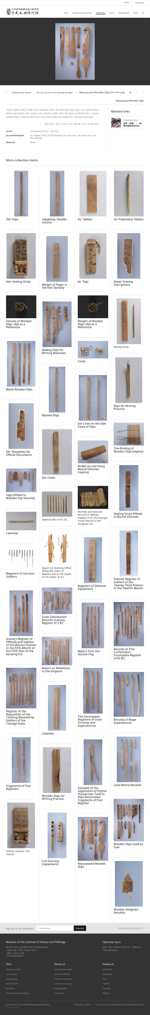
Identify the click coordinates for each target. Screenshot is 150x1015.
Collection (100, 12)
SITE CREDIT (16, 1007)
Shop (135, 12)
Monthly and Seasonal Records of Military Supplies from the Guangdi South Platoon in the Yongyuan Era (92, 517)
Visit (66, 12)
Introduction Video (63, 969)
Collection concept (63, 983)
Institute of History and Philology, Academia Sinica (28, 1005)
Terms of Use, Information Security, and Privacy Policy (120, 1004)
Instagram (107, 974)
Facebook (107, 969)
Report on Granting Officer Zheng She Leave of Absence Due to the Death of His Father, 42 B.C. (57, 572)
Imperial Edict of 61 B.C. (55, 519)
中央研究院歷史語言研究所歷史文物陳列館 (22, 11)
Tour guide (11, 974)
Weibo (106, 993)
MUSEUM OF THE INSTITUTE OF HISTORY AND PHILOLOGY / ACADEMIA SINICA (32, 3)
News (126, 2)
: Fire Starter (17, 852)
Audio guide (11, 979)
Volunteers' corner (82, 1004)
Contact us (59, 993)
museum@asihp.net (14, 955)
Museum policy (13, 969)
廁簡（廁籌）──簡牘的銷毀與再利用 (132, 124)
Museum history (62, 974)
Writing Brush (121, 347)
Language (139, 2)
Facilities (10, 988)
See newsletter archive (131, 928)
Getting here (12, 983)
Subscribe (80, 928)
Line (105, 979)
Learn (112, 12)
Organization (60, 988)
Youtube (107, 988)
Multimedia (124, 12)
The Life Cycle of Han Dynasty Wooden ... (55, 93)
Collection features (63, 979)
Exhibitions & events (82, 12)
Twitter (106, 983)
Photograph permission (17, 993)
